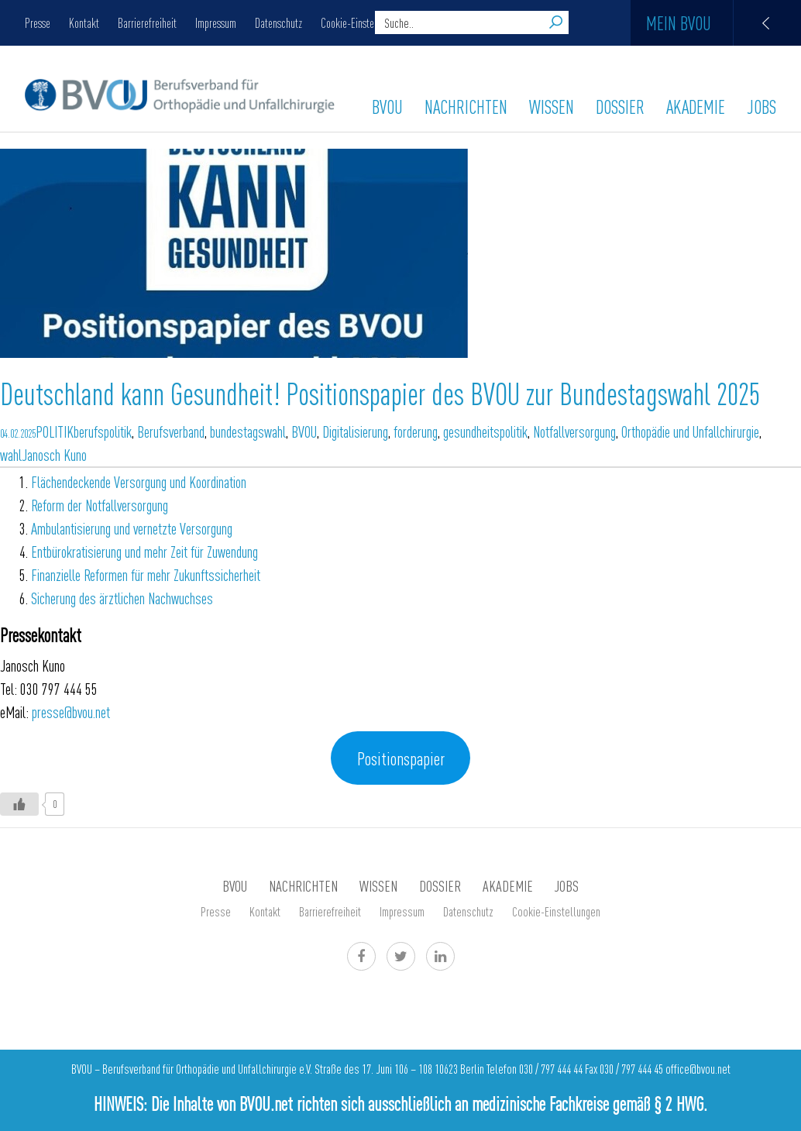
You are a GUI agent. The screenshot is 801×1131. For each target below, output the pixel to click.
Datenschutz (278, 22)
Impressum (215, 22)
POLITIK (55, 431)
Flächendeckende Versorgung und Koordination (138, 481)
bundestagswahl (248, 431)
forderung (416, 431)
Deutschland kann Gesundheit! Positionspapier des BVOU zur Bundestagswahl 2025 (380, 392)
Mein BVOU (723, 23)
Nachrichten (466, 106)
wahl (11, 454)
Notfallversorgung (574, 431)
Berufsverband (171, 431)
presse (71, 711)
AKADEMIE (695, 106)
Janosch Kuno (54, 454)
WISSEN (551, 106)
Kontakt (84, 22)
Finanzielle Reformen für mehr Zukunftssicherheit (145, 574)
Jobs (761, 106)
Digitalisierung (355, 431)
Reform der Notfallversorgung (99, 504)
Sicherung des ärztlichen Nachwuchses (122, 597)
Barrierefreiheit (147, 22)
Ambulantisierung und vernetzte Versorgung (131, 527)
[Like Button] (19, 804)
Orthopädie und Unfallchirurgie (690, 431)
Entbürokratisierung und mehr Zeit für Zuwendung (144, 551)
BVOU (387, 106)
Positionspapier (401, 758)
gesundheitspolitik (485, 431)
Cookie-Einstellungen (362, 22)
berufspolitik (103, 431)
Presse (37, 22)
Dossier (620, 106)
